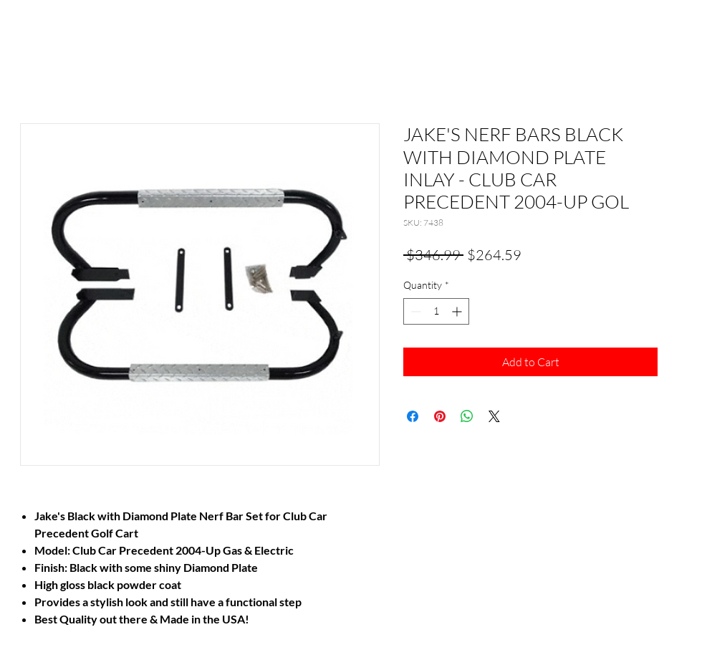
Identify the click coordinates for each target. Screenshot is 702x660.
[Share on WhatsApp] (467, 416)
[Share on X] (494, 416)
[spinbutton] (436, 311)
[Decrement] (414, 311)
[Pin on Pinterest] (439, 416)
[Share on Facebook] (412, 416)
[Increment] (458, 311)
